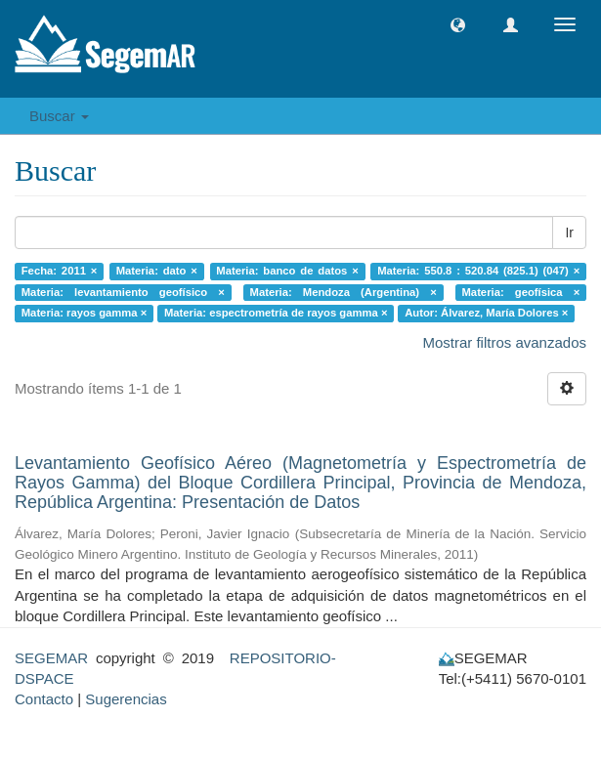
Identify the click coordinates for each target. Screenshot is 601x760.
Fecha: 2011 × (59, 270)
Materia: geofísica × (521, 292)
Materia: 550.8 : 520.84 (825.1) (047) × (478, 270)
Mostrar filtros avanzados (504, 342)
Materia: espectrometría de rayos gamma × (276, 312)
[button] (458, 25)
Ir (569, 232)
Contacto (44, 699)
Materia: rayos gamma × (84, 312)
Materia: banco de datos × (287, 270)
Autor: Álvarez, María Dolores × (486, 312)
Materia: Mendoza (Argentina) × (343, 292)
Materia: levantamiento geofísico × (123, 292)
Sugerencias (125, 699)
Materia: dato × (156, 270)
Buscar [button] (59, 115)
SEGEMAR (51, 658)
